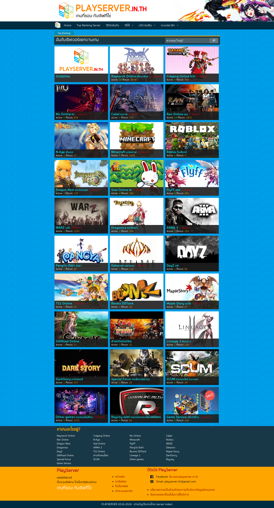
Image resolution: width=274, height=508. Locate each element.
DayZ (170, 266)
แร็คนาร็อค (142, 76)
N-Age (60, 152)
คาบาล (123, 114)
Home (67, 25)
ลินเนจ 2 (186, 341)
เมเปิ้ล (188, 304)
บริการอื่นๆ (193, 417)
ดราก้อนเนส (81, 190)
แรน (186, 114)
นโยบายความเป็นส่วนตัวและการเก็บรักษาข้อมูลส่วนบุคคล (182, 490)
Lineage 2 (174, 341)
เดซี (177, 266)
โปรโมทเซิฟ (121, 486)
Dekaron (117, 266)
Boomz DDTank (122, 303)
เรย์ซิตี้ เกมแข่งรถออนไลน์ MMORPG (142, 417)
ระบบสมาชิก (168, 25)
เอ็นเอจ (69, 152)
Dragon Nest (65, 190)
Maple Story (175, 303)
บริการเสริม (145, 25)
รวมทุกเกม (63, 76)
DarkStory (63, 379)
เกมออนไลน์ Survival (187, 379)
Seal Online (119, 190)
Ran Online (175, 114)
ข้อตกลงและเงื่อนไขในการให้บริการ (169, 495)
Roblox (171, 152)
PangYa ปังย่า (65, 266)
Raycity (116, 417)
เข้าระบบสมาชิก (124, 491)
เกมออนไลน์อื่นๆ (84, 417)
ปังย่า (79, 266)
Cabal (115, 114)
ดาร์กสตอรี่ (77, 379)
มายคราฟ (131, 152)
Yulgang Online (178, 76)
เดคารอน (129, 266)
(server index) (164, 504)
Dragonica (118, 228)
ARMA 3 (172, 228)
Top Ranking (64, 33)
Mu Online (63, 114)
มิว (73, 114)
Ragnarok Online (123, 76)
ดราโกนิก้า (132, 228)
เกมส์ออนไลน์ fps (141, 379)
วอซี (67, 228)
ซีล (130, 190)
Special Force (121, 379)
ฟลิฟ (177, 190)
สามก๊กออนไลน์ (121, 341)
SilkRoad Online (67, 341)
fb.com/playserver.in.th (183, 477)
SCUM (171, 379)
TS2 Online (64, 303)
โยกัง (192, 76)
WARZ (60, 228)
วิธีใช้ (127, 25)
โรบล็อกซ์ (182, 152)
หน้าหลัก (120, 477)
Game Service (177, 417)
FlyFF (171, 190)
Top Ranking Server (88, 25)
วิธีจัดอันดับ (112, 25)
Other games (65, 417)
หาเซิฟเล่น (120, 482)
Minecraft (118, 152)
